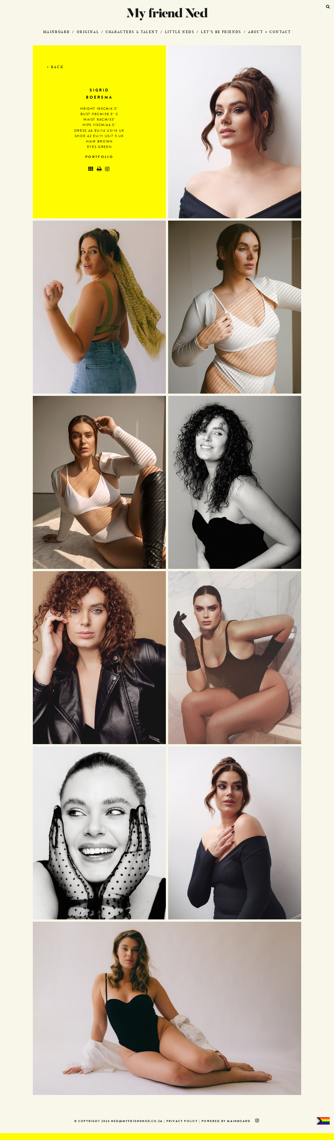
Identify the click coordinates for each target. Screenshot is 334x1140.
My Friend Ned (167, 14)
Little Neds (179, 32)
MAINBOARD (238, 1121)
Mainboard (56, 32)
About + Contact (269, 32)
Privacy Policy (182, 1121)
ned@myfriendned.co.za (137, 1121)
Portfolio (99, 157)
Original (88, 32)
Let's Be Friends (221, 32)
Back (55, 67)
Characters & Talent (132, 32)
